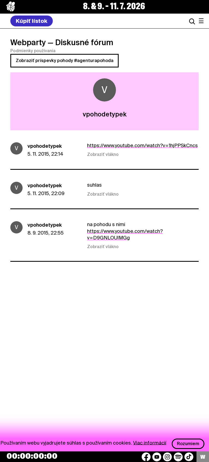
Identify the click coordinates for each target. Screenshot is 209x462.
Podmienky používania (33, 50)
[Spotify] (178, 456)
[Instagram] (167, 456)
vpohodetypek (44, 146)
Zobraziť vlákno (103, 154)
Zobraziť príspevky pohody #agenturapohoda (64, 60)
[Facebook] (146, 456)
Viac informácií (149, 442)
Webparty (28, 42)
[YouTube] (156, 456)
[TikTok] (188, 456)
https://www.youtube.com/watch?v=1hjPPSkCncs (142, 145)
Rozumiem (188, 443)
